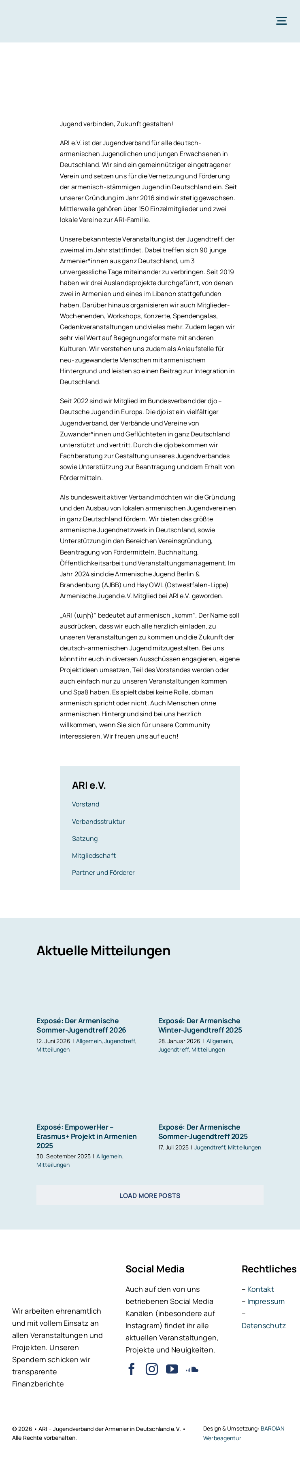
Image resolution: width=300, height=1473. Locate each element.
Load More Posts (150, 1195)
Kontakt (260, 1289)
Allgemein (89, 1041)
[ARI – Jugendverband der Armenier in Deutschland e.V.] (35, 11)
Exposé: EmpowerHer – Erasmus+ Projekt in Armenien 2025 (86, 1136)
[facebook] (132, 1369)
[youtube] (172, 1369)
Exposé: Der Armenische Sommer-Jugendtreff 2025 (203, 1131)
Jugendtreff (119, 1041)
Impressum (266, 1301)
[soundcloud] (192, 1369)
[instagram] (152, 1369)
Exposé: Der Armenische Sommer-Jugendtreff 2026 (81, 1025)
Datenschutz (264, 1325)
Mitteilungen (53, 1049)
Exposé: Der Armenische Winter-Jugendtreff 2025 (200, 1025)
